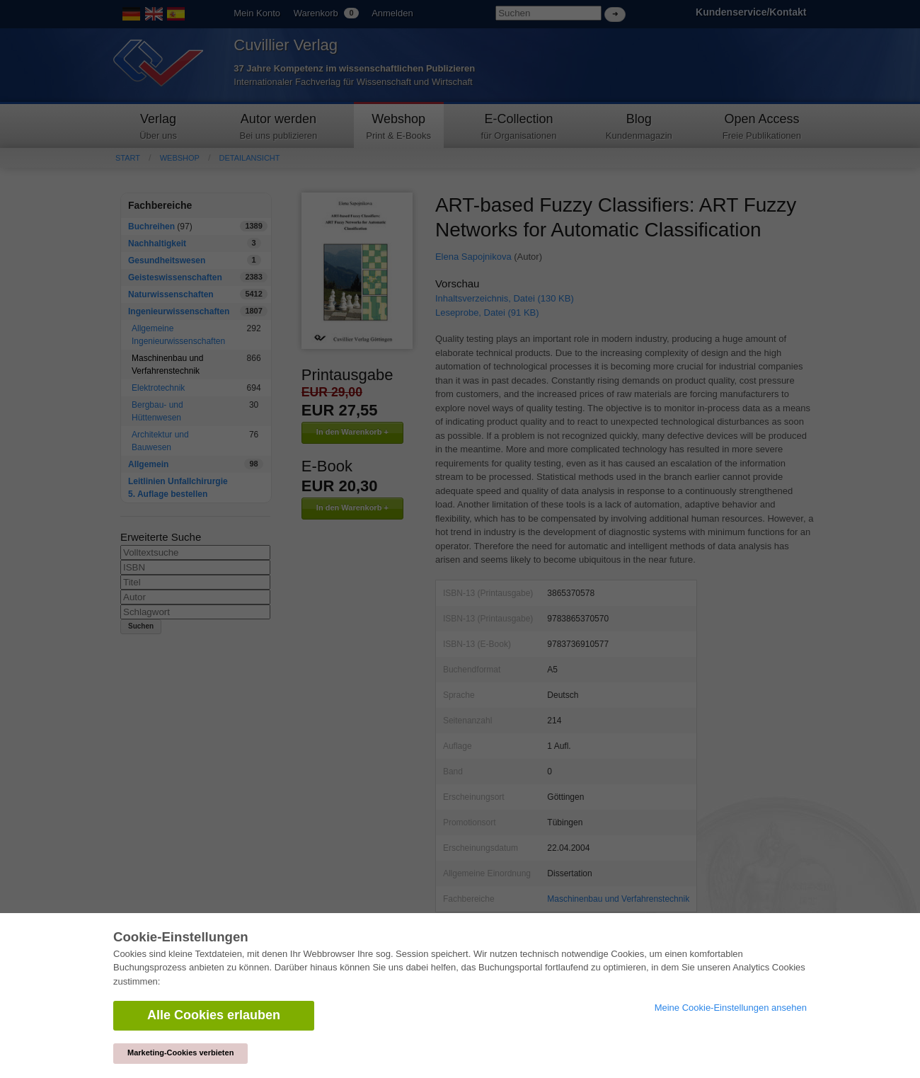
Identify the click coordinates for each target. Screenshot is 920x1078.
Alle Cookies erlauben (213, 1015)
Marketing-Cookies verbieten (180, 1052)
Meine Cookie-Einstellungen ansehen (731, 1007)
